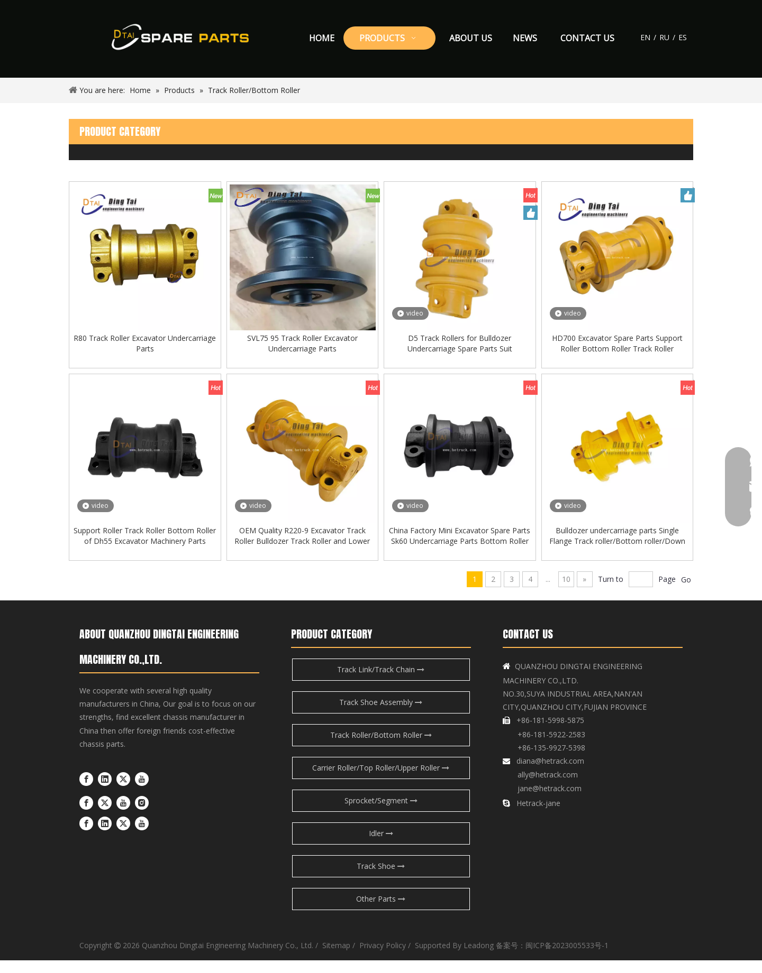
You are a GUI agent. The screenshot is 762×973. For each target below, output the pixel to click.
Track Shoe (381, 879)
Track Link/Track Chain (380, 682)
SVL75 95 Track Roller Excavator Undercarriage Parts (302, 349)
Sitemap (336, 958)
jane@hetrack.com (548, 801)
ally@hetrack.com (548, 787)
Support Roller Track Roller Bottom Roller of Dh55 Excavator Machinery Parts (145, 548)
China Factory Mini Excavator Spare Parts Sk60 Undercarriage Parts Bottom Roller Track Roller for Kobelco (459, 548)
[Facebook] (86, 792)
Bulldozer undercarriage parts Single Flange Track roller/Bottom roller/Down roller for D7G (617, 548)
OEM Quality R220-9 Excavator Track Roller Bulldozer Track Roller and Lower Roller (302, 548)
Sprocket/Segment (381, 813)
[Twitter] (123, 792)
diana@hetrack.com (550, 773)
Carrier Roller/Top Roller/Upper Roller (380, 780)
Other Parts (380, 911)
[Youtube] (142, 792)
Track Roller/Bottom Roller (381, 748)
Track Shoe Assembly (380, 715)
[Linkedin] (105, 792)
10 (566, 592)
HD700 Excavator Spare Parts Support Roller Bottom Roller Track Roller (617, 349)
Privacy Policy (381, 958)
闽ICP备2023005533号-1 (567, 958)
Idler (381, 846)
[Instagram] (142, 815)
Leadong (479, 958)
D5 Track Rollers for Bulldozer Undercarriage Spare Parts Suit (459, 349)
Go (686, 592)
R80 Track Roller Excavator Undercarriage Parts (145, 349)
